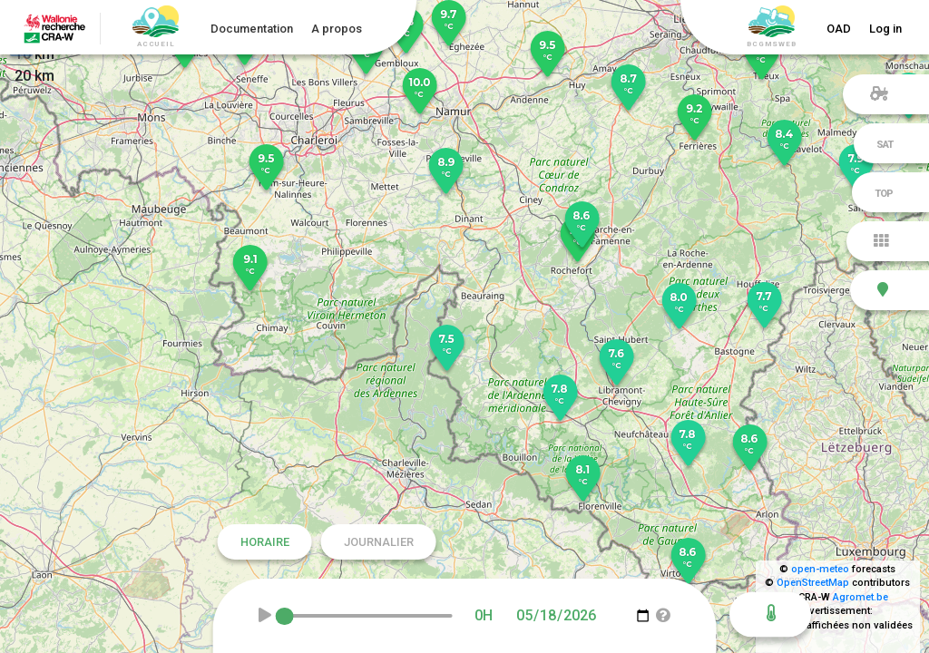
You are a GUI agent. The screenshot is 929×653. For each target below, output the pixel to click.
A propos (336, 28)
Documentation (251, 28)
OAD (838, 28)
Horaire (264, 542)
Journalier (379, 542)
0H (483, 615)
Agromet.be (860, 597)
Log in (885, 28)
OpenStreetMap (813, 583)
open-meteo (820, 569)
